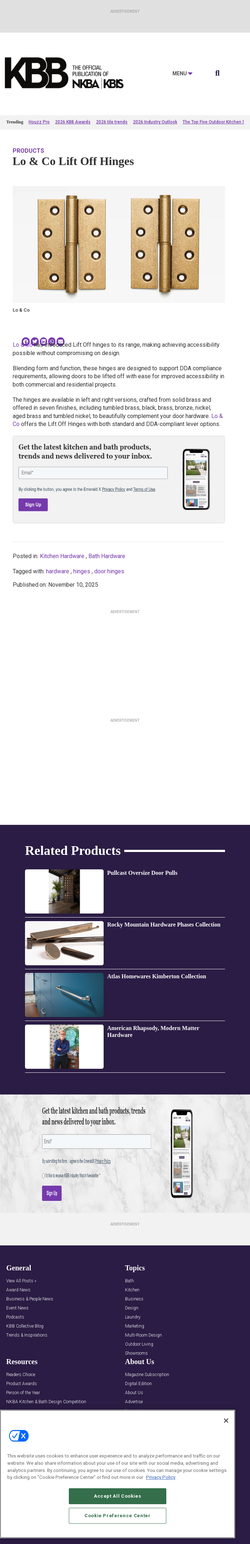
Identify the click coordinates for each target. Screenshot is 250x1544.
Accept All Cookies (117, 1496)
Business (134, 1299)
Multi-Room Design (143, 1335)
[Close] (226, 1421)
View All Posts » (21, 1281)
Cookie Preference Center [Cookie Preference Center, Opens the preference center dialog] (117, 1515)
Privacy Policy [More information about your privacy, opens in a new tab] (160, 1477)
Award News (18, 1290)
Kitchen (132, 1290)
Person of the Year (23, 1393)
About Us (134, 1393)
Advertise (134, 1402)
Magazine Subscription (147, 1374)
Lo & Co (23, 344)
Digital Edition (138, 1383)
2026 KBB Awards (73, 122)
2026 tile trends (112, 122)
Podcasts (15, 1317)
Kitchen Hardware (62, 556)
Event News (17, 1308)
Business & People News (29, 1299)
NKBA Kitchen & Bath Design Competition (46, 1402)
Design (131, 1308)
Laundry (133, 1317)
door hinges (109, 571)
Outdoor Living (139, 1344)
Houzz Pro (39, 122)
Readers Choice (20, 1374)
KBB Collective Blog (24, 1326)
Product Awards (21, 1383)
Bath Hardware (106, 556)
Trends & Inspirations (26, 1335)
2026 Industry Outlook (155, 122)
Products (28, 150)
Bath (129, 1281)
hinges (81, 571)
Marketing (134, 1326)
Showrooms (136, 1353)
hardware (57, 571)
